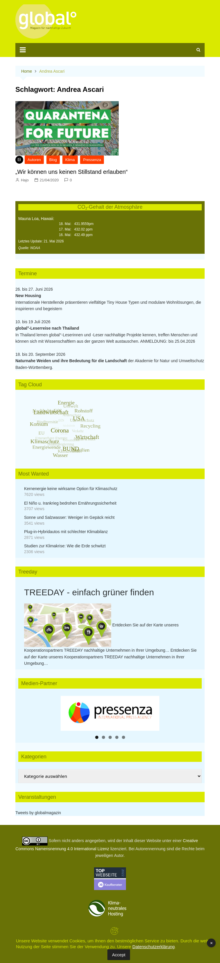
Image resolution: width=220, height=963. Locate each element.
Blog (53, 160)
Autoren (34, 160)
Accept (118, 954)
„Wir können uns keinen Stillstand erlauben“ (71, 172)
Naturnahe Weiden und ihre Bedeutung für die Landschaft (71, 360)
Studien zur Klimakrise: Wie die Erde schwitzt (65, 546)
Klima (70, 160)
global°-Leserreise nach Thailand (47, 328)
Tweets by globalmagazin (38, 812)
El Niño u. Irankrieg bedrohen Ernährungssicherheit (70, 503)
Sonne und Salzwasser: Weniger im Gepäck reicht (69, 517)
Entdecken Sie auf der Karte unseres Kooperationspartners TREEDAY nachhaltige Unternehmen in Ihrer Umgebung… (110, 657)
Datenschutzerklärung (153, 946)
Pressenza (92, 160)
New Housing (28, 295)
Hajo (25, 180)
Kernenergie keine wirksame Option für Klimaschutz (70, 488)
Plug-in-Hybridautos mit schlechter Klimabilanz (66, 531)
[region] (110, 713)
